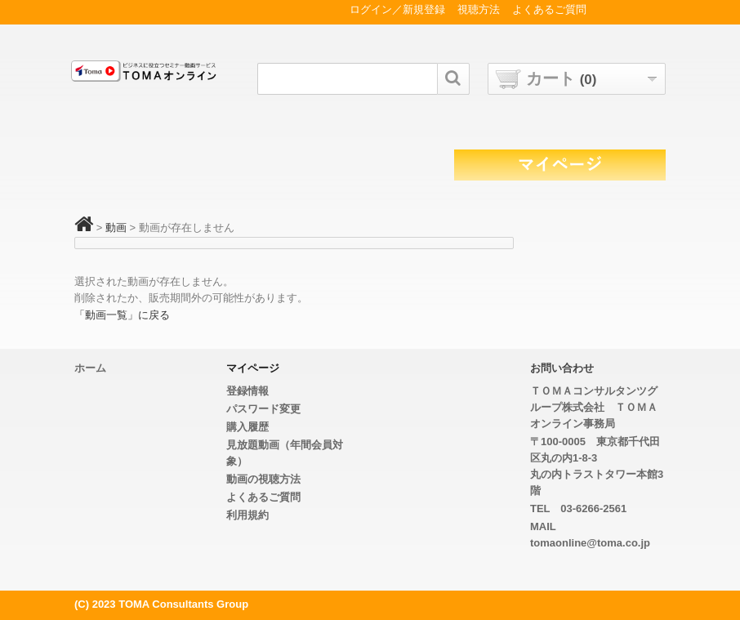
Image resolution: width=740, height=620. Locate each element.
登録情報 (247, 391)
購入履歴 (247, 427)
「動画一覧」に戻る (122, 315)
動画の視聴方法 (263, 479)
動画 (116, 227)
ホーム (90, 368)
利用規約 (247, 515)
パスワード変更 (263, 409)
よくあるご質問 (263, 497)
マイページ (252, 368)
